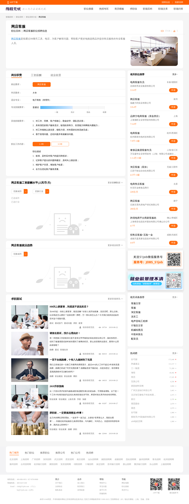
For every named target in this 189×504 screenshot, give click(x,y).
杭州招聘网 (169, 459)
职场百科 (147, 9)
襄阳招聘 (53, 464)
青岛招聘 (156, 459)
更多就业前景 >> (115, 245)
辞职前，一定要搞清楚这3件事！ (67, 413)
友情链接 (80, 490)
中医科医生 (137, 334)
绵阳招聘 (78, 464)
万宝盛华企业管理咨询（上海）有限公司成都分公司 (154, 154)
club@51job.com (23, 486)
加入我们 (80, 483)
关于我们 (58, 483)
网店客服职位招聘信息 (35, 31)
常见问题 (103, 486)
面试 (51, 323)
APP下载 (14, 2)
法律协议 (58, 486)
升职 (79, 399)
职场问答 (178, 9)
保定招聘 (100, 464)
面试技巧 (59, 323)
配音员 (134, 339)
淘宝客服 (136, 312)
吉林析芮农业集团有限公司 (142, 86)
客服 (133, 308)
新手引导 (103, 490)
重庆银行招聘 (140, 464)
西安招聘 (70, 459)
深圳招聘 (47, 459)
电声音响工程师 (139, 321)
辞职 (75, 429)
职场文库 (163, 9)
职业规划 (59, 376)
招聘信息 (166, 2)
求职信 (133, 9)
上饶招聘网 (166, 464)
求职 (75, 323)
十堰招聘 (89, 464)
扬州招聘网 (144, 459)
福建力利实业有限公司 (140, 103)
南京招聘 (81, 459)
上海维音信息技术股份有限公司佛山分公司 (150, 222)
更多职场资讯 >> (115, 299)
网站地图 (125, 483)
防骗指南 (103, 493)
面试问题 (68, 323)
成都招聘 (119, 459)
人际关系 (72, 399)
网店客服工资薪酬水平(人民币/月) (31, 182)
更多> (175, 74)
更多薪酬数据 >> (115, 183)
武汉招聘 (58, 459)
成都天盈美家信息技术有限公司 (144, 239)
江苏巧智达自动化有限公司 (142, 171)
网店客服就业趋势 (21, 245)
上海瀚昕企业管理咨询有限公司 (144, 120)
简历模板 (119, 9)
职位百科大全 (31, 17)
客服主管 (136, 303)
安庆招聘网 (66, 464)
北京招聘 (13, 459)
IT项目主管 (137, 325)
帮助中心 (103, 483)
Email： (13, 486)
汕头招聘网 (93, 459)
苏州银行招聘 (113, 464)
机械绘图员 (137, 330)
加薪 (84, 399)
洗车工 (134, 316)
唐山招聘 (127, 464)
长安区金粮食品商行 (139, 188)
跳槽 (51, 350)
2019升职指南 (57, 386)
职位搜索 (88, 9)
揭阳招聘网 (106, 459)
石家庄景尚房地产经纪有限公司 (144, 205)
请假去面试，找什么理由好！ (65, 333)
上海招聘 (25, 459)
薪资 (80, 323)
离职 (75, 376)
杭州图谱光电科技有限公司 (142, 137)
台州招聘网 (26, 464)
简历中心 (125, 490)
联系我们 (80, 486)
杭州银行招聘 (40, 464)
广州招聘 (36, 459)
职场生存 (64, 350)
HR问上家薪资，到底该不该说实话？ (69, 306)
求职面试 (16, 298)
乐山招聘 (153, 464)
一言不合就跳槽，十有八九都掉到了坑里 (71, 359)
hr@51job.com (22, 490)
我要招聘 (179, 2)
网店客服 (16, 38)
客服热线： (11, 483)
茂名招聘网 (131, 459)
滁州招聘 (13, 464)
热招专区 (104, 9)
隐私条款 (58, 490)
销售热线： (11, 479)
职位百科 (19, 17)
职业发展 (68, 376)
